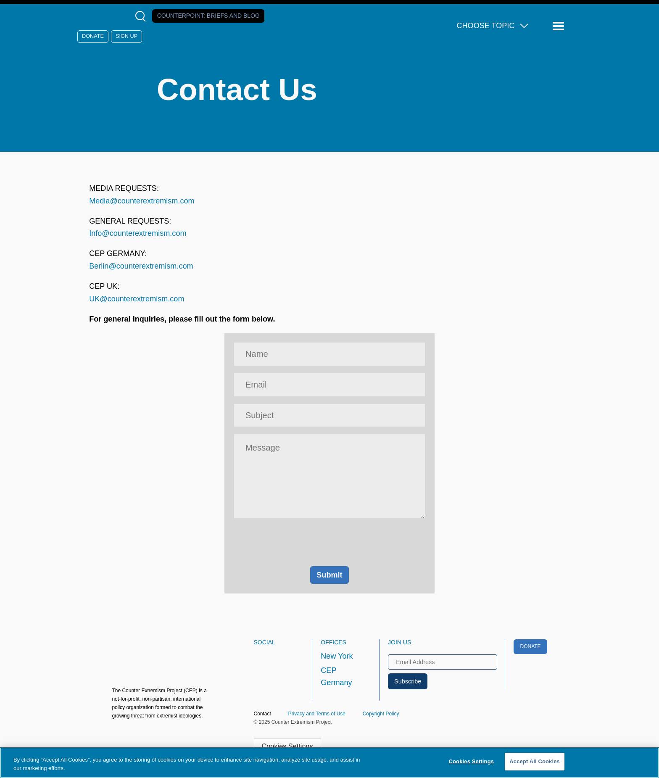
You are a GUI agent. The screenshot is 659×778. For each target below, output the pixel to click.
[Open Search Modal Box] (142, 16)
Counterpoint (208, 15)
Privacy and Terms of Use (317, 714)
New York (337, 656)
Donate (93, 36)
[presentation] (329, 542)
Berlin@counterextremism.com (141, 266)
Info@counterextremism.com (137, 233)
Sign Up (126, 36)
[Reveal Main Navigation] (559, 26)
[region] (329, 762)
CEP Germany (336, 676)
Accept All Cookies (534, 761)
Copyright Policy (381, 714)
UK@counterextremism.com (136, 299)
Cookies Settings (287, 746)
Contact (262, 714)
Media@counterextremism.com (141, 201)
